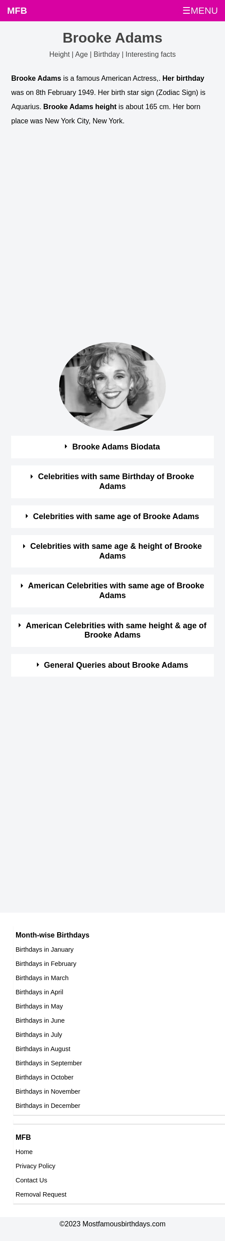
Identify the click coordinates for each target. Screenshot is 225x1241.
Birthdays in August (43, 1048)
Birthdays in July (39, 1034)
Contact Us (31, 1180)
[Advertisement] (104, 238)
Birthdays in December (48, 1105)
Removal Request (41, 1194)
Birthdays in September (49, 1063)
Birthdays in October (44, 1077)
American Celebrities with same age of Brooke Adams (116, 590)
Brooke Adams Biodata (116, 446)
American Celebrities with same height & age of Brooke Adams (116, 630)
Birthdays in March (42, 977)
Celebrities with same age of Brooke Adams (116, 516)
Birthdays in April (39, 992)
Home (24, 1151)
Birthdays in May (39, 1006)
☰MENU (200, 10)
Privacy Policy (36, 1166)
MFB (17, 10)
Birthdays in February (46, 963)
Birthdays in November (48, 1091)
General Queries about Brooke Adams (116, 665)
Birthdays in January (44, 949)
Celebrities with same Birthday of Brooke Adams (116, 481)
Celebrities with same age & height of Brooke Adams (116, 551)
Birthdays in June (40, 1020)
